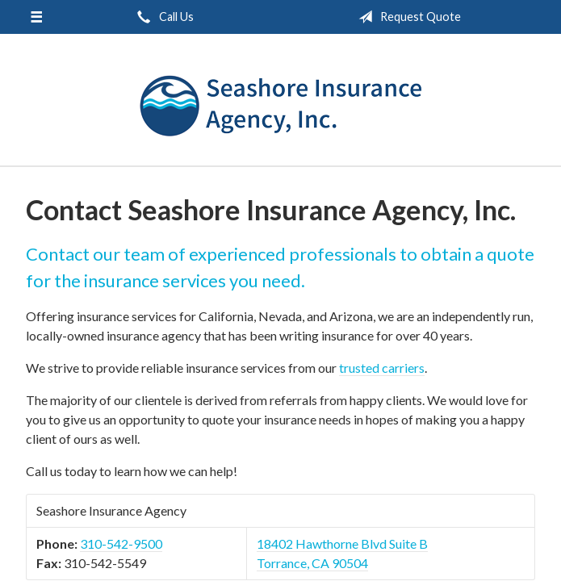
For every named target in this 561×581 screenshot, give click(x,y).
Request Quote (406, 17)
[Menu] (36, 17)
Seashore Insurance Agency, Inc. (281, 107)
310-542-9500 (121, 543)
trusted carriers (382, 367)
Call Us (162, 17)
